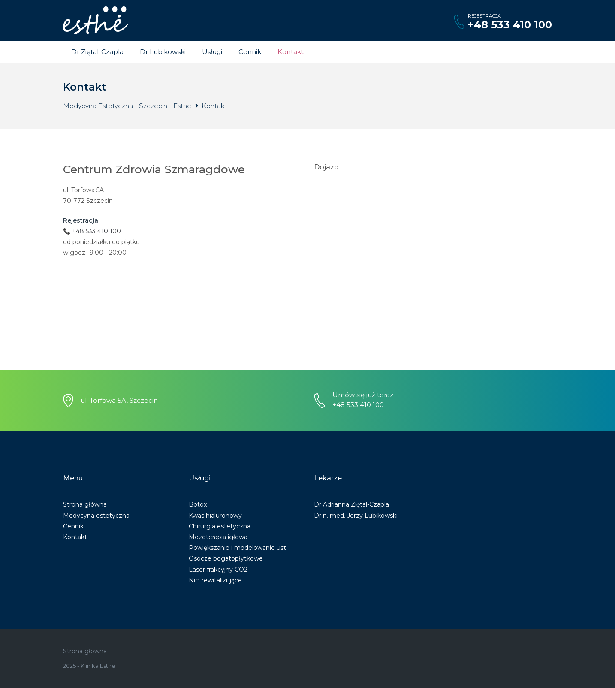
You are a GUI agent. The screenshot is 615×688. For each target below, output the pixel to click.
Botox (198, 504)
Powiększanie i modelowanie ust (237, 548)
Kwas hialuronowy (215, 515)
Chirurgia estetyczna (219, 526)
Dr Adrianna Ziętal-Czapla (351, 504)
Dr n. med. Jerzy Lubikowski (356, 515)
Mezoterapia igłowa (218, 537)
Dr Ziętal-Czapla (97, 52)
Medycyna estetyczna (96, 515)
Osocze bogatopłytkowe (226, 558)
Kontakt (290, 52)
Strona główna (85, 504)
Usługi (212, 52)
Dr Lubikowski (163, 52)
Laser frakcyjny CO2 (218, 569)
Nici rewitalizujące (215, 580)
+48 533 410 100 (510, 24)
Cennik (249, 52)
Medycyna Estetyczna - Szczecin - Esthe (127, 106)
